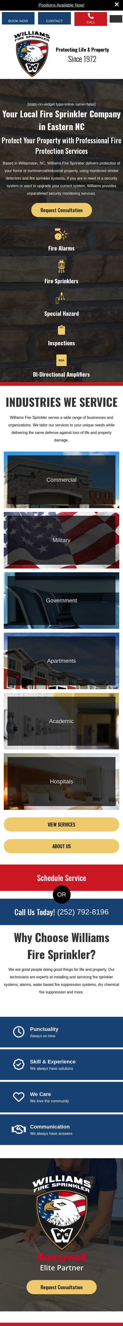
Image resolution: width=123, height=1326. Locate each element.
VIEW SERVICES (61, 824)
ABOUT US (61, 846)
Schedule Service (61, 877)
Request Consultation (62, 210)
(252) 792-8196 (83, 912)
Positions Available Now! (61, 5)
